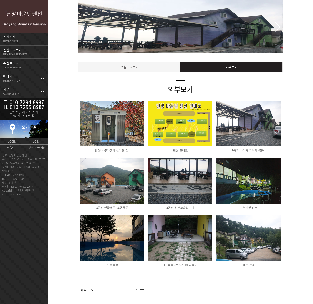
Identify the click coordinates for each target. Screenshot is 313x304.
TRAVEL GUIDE (12, 65)
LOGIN (12, 141)
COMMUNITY (11, 91)
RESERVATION (11, 78)
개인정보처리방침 (35, 148)
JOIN (36, 141)
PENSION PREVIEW (15, 52)
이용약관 (12, 148)
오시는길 (29, 129)
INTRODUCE (10, 39)
